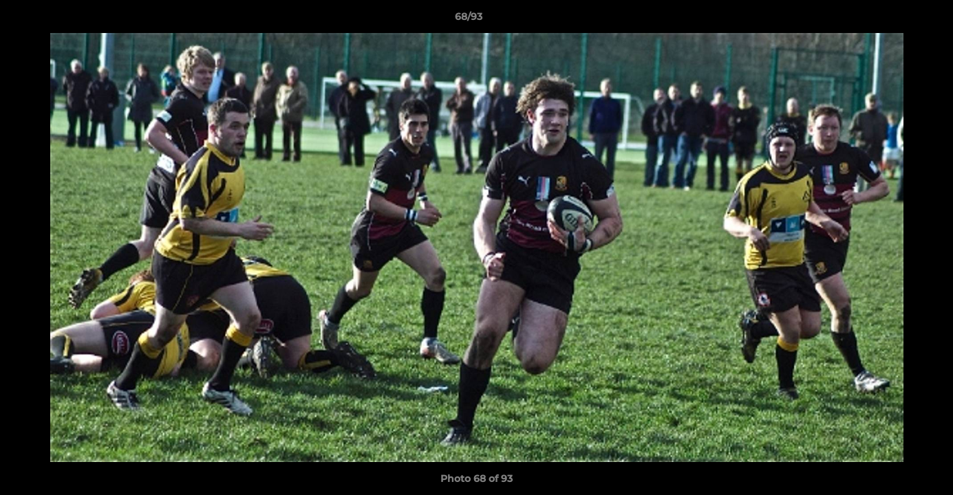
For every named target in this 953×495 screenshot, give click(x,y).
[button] (895, 20)
